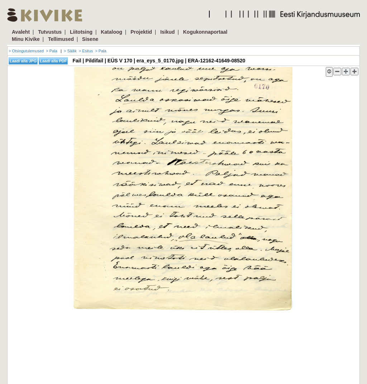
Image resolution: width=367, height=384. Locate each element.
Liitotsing (81, 32)
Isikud (167, 32)
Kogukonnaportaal (205, 32)
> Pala (51, 51)
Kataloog (111, 32)
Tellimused (61, 39)
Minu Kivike (26, 39)
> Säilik (70, 51)
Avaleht (21, 32)
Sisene (90, 39)
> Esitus (86, 51)
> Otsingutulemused (26, 51)
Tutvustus (50, 32)
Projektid (141, 32)
